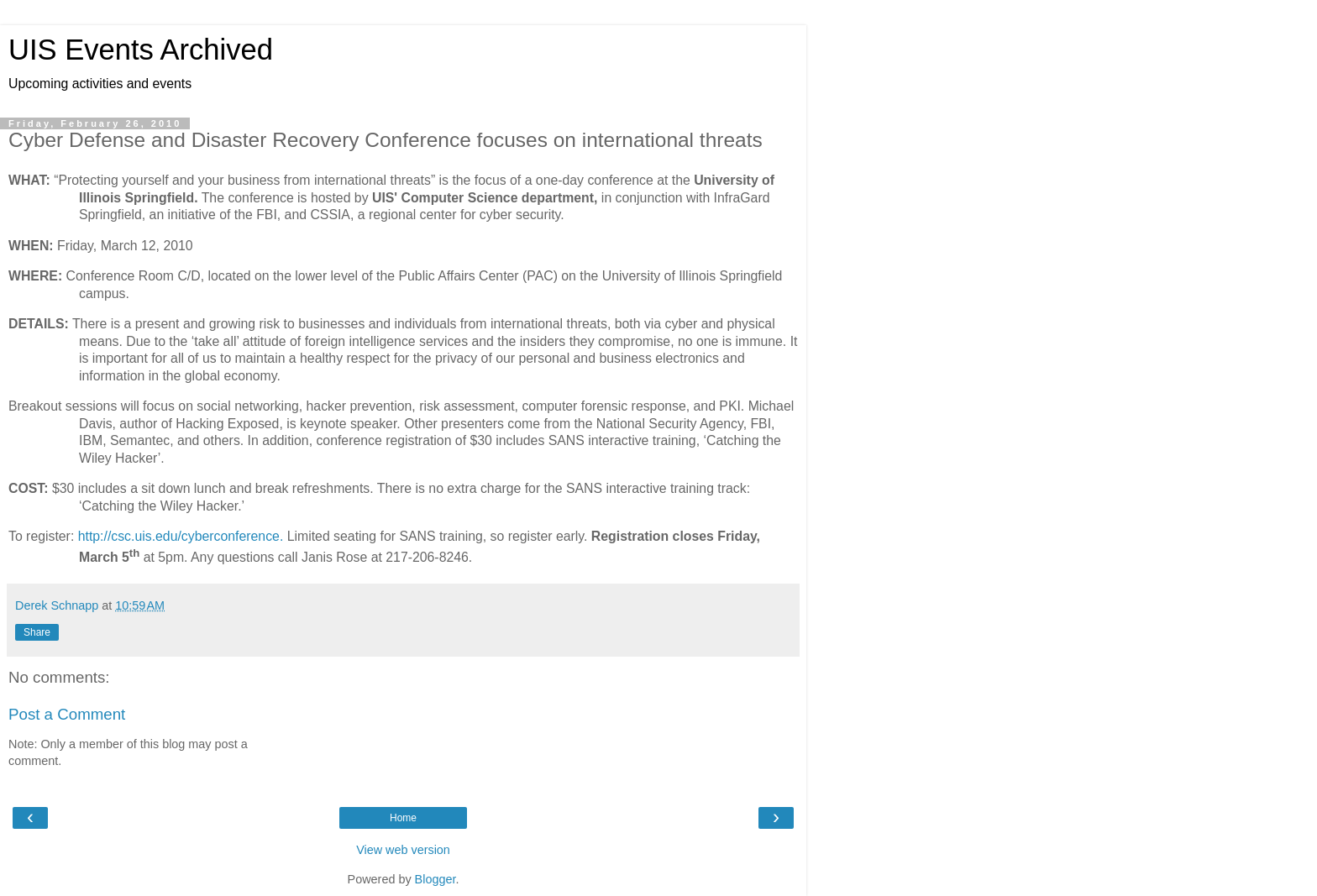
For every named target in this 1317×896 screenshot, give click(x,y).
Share (37, 632)
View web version (403, 850)
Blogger (435, 879)
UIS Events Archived (140, 49)
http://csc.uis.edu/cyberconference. (181, 536)
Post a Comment (66, 714)
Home (403, 818)
